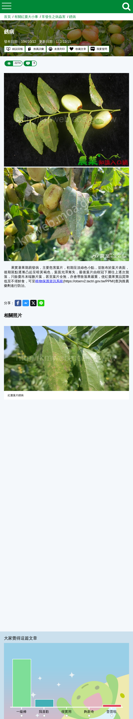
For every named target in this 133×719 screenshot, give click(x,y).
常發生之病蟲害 (53, 17)
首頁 (7, 17)
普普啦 (111, 712)
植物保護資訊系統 (49, 281)
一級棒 (21, 712)
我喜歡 (44, 712)
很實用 (66, 712)
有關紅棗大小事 (26, 17)
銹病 (72, 17)
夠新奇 (89, 712)
